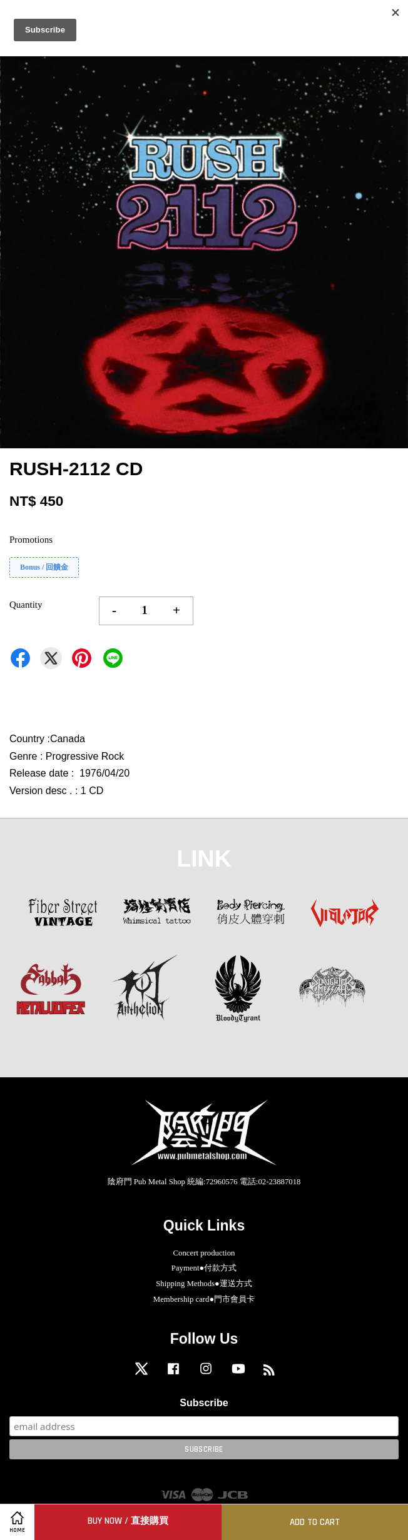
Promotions (31, 540)
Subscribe (204, 1402)
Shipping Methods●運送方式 (204, 1283)
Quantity (26, 605)
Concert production (204, 1253)
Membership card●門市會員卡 (204, 1299)
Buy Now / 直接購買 (128, 1521)
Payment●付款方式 (204, 1268)
